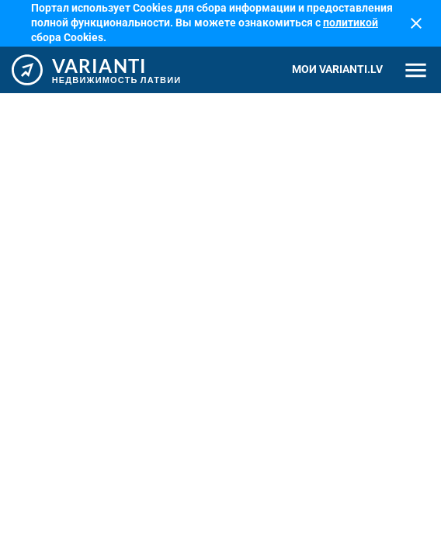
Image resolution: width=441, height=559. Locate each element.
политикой (350, 22)
